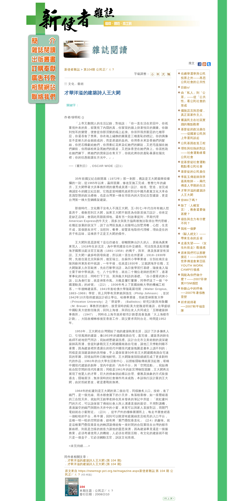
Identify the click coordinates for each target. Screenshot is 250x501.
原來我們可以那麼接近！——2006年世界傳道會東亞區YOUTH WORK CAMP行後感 (194, 261)
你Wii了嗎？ (189, 200)
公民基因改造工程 (193, 143)
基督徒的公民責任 (193, 171)
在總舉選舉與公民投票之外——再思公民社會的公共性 (193, 78)
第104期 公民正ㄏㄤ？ (99, 69)
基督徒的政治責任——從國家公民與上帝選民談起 (193, 133)
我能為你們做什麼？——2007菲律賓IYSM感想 (194, 279)
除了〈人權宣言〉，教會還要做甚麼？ (193, 210)
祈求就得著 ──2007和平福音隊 (193, 306)
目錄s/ (185, 87)
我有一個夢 (188, 228)
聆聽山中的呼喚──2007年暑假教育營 (193, 293)
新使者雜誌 (72, 69)
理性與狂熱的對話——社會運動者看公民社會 (193, 153)
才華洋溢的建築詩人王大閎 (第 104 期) (94, 460)
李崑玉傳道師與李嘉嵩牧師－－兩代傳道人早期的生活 (193, 181)
